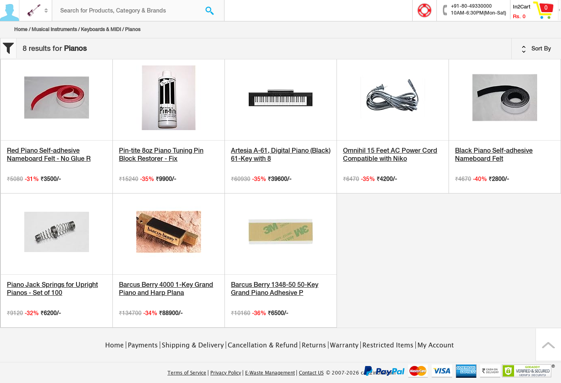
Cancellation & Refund (263, 345)
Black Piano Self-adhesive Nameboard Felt (494, 154)
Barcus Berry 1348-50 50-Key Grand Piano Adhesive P (274, 289)
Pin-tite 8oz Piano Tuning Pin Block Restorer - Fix (161, 154)
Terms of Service (186, 373)
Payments (143, 345)
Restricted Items (387, 345)
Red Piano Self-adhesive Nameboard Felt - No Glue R (49, 154)
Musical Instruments (54, 29)
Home (21, 29)
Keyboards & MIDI (101, 29)
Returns (314, 345)
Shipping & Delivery (193, 345)
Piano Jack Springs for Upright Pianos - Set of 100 (52, 289)
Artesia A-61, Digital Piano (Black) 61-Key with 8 (280, 154)
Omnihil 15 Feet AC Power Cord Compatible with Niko (390, 154)
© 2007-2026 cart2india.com (361, 373)
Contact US (311, 373)
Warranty (344, 345)
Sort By (536, 49)
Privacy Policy (225, 373)
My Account (435, 345)
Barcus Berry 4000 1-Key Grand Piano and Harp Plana (166, 289)
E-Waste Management (270, 373)
